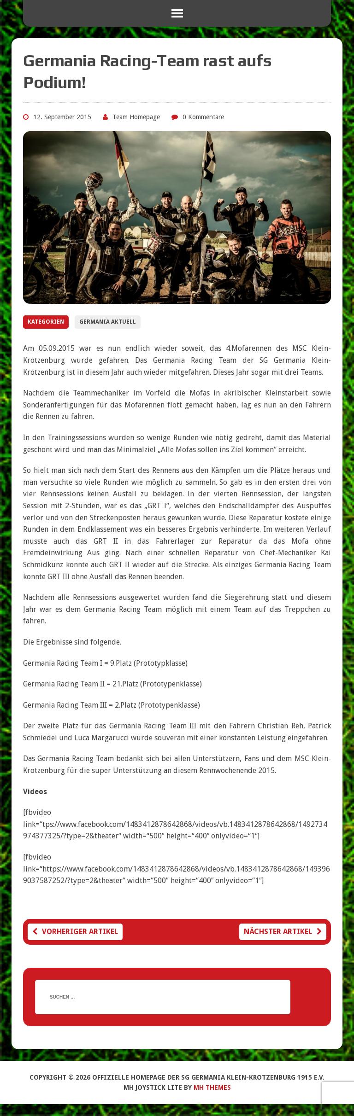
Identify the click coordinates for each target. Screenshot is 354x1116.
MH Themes (212, 1087)
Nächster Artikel (283, 931)
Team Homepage (136, 117)
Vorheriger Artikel (75, 931)
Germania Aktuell (107, 322)
